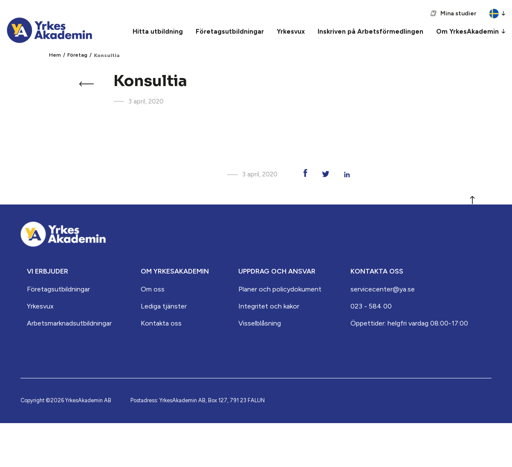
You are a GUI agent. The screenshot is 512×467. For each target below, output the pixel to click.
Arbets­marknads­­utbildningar (69, 323)
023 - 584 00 (371, 306)
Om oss (153, 289)
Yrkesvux (40, 306)
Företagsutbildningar (58, 289)
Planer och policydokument (279, 289)
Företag (77, 55)
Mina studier (458, 13)
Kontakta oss (161, 323)
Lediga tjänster (164, 306)
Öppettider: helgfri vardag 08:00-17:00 (409, 323)
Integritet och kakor (268, 306)
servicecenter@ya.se (382, 289)
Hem (55, 55)
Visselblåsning (259, 323)
